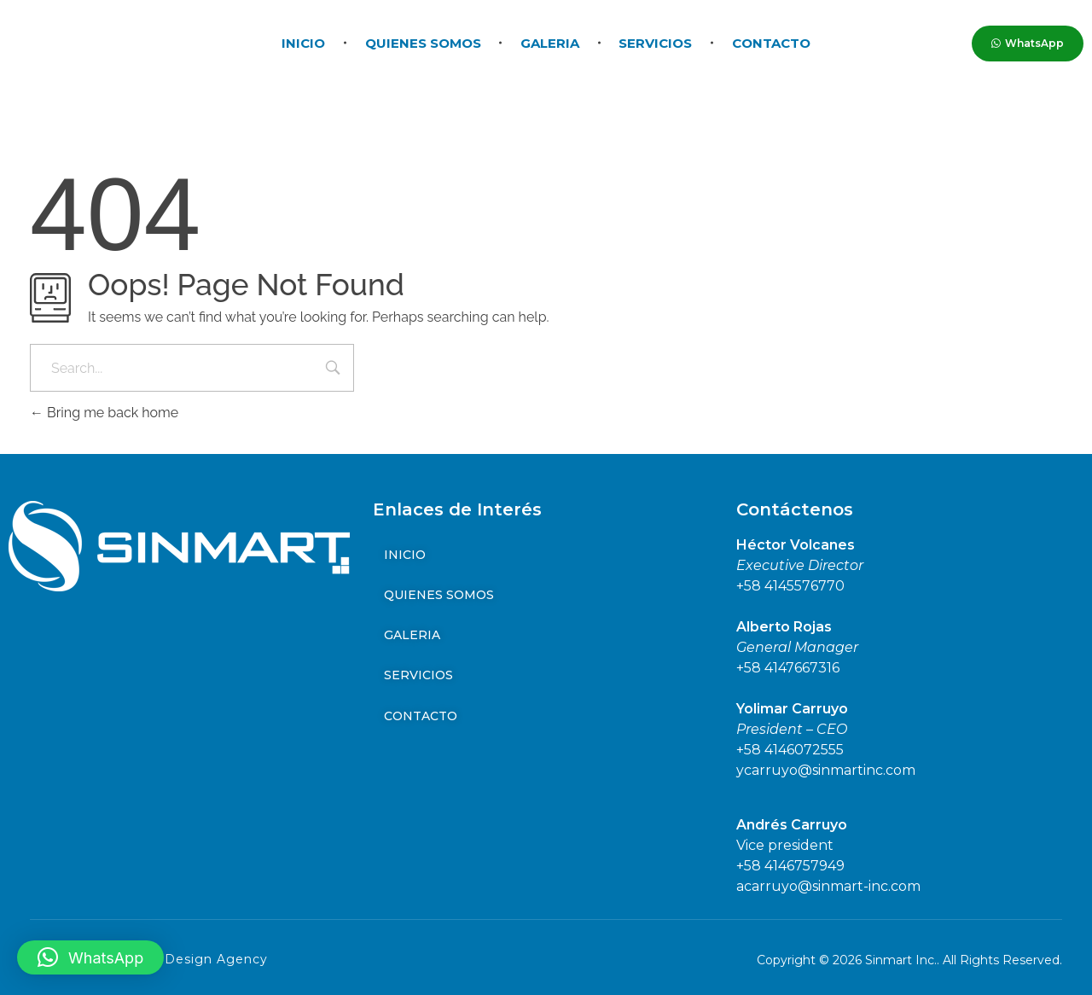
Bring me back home (104, 412)
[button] (90, 957)
